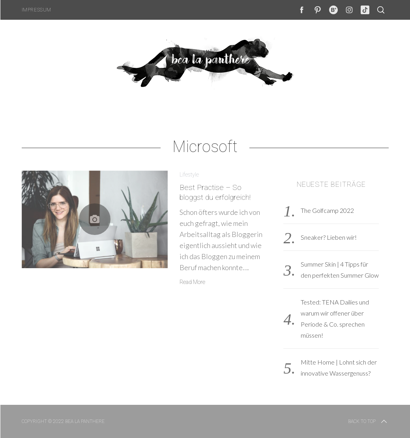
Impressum (36, 10)
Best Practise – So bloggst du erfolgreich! (215, 192)
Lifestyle (189, 174)
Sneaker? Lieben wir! (329, 237)
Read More (192, 282)
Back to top (368, 421)
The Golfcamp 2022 (327, 210)
